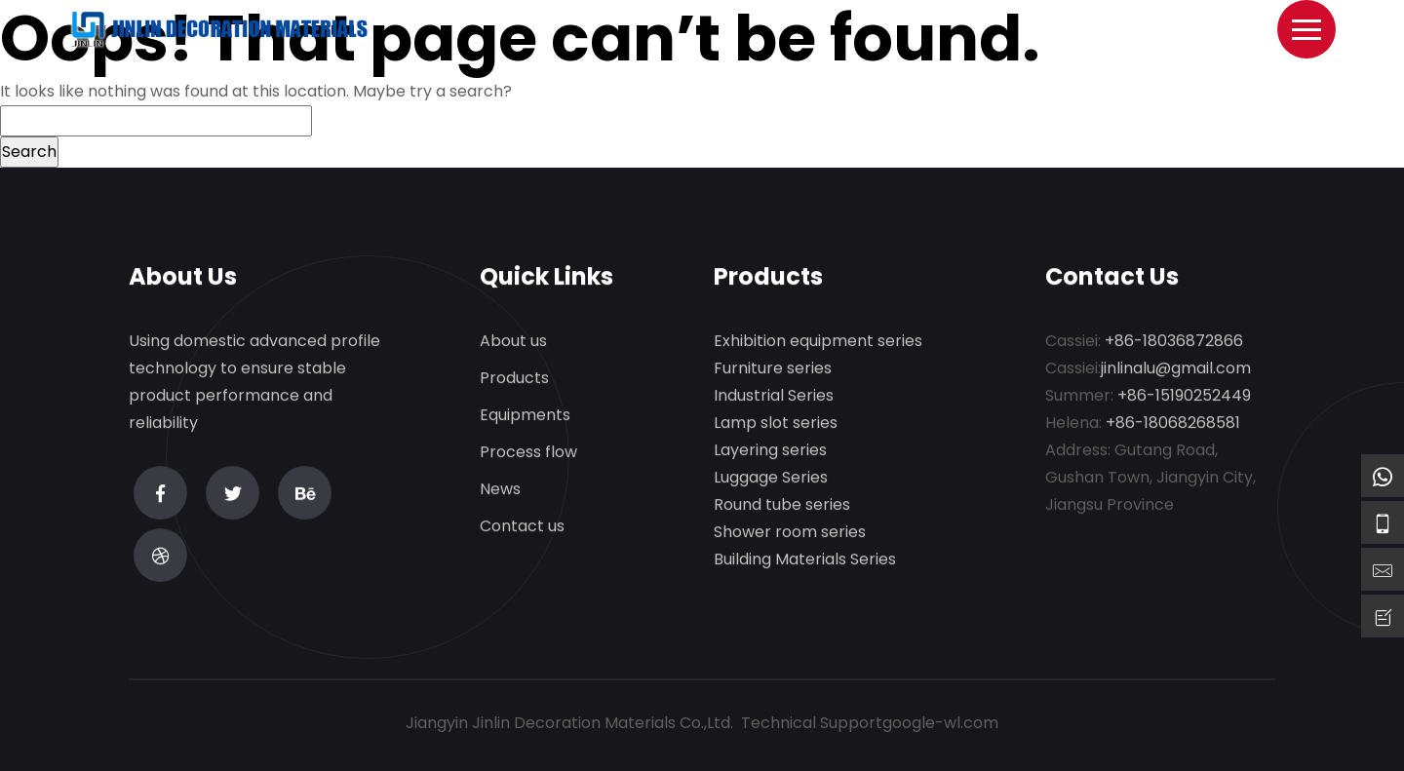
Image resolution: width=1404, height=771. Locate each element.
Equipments (525, 416)
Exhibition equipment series (818, 341)
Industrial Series (774, 396)
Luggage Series (771, 478)
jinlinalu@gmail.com (1176, 369)
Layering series (770, 451)
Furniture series (773, 369)
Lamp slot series (776, 423)
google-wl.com (940, 723)
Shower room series (790, 532)
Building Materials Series (805, 560)
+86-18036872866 (1174, 341)
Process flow (528, 453)
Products (514, 378)
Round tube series (782, 505)
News (500, 490)
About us (513, 341)
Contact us (522, 527)
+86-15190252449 (1184, 396)
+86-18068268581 (1173, 423)
